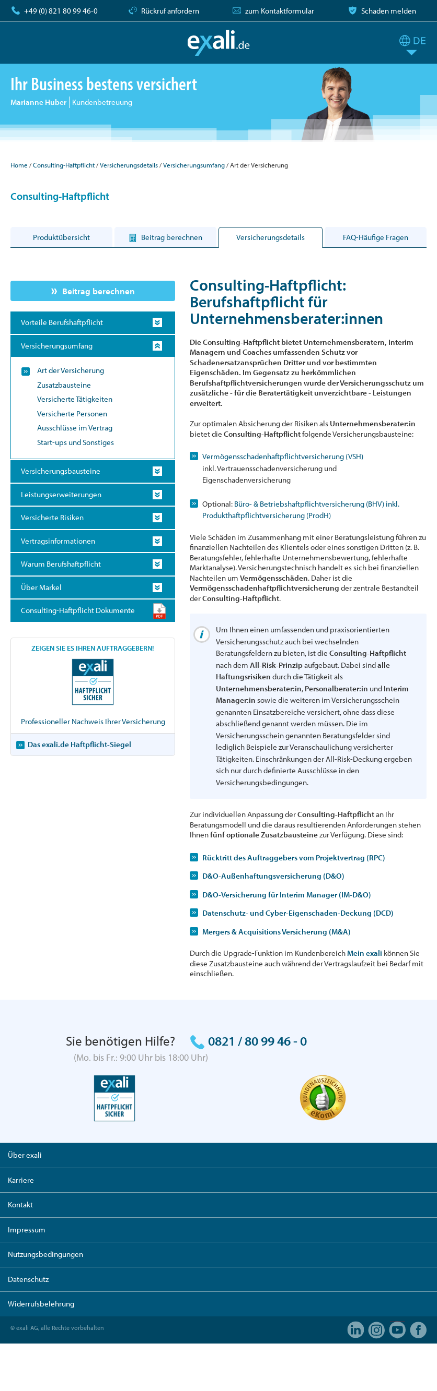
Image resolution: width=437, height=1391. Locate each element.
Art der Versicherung (70, 370)
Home (19, 165)
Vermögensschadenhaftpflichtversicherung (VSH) (282, 456)
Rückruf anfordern (170, 11)
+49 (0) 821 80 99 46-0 (61, 11)
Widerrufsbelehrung (41, 1304)
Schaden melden (388, 11)
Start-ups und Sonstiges (75, 442)
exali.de (218, 43)
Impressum (26, 1229)
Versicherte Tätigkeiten (74, 399)
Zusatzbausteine (64, 385)
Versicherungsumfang (194, 165)
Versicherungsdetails (129, 165)
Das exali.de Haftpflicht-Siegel (79, 744)
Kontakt (20, 1204)
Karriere (21, 1180)
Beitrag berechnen (98, 290)
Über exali (25, 1155)
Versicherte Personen (72, 413)
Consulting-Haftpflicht (64, 165)
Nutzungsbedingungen (45, 1254)
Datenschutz (28, 1279)
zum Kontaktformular (279, 11)
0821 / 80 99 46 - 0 (257, 1041)
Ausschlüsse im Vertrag (74, 428)
